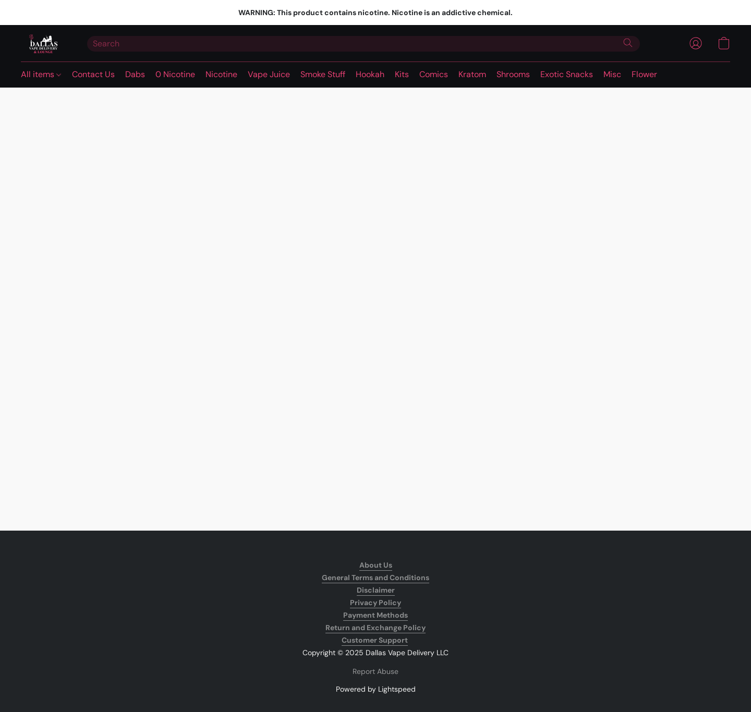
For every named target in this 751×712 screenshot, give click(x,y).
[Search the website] (628, 42)
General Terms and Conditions (375, 577)
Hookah (370, 74)
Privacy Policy (375, 602)
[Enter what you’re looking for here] (363, 44)
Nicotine (221, 74)
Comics (433, 74)
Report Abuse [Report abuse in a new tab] (375, 671)
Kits (402, 74)
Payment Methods (375, 615)
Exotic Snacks (566, 74)
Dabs (135, 74)
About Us (375, 565)
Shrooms (513, 74)
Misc (612, 74)
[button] (43, 43)
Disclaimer (376, 590)
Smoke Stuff (322, 74)
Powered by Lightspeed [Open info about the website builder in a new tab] (376, 689)
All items (41, 74)
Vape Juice (269, 74)
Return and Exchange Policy (375, 627)
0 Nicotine (175, 74)
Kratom (472, 74)
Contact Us (93, 74)
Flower (644, 74)
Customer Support (375, 640)
